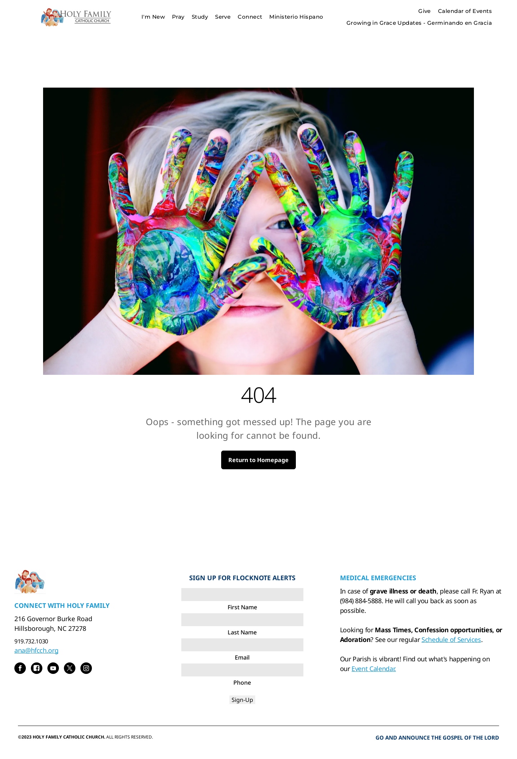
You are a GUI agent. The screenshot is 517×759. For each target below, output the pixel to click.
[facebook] (20, 669)
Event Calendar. (373, 668)
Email (242, 657)
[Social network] (36, 669)
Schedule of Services (451, 639)
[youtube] (53, 669)
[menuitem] (153, 17)
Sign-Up (242, 700)
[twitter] (69, 669)
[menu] (501, 17)
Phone (242, 682)
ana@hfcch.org (36, 650)
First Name (242, 607)
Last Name (242, 632)
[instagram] (86, 669)
